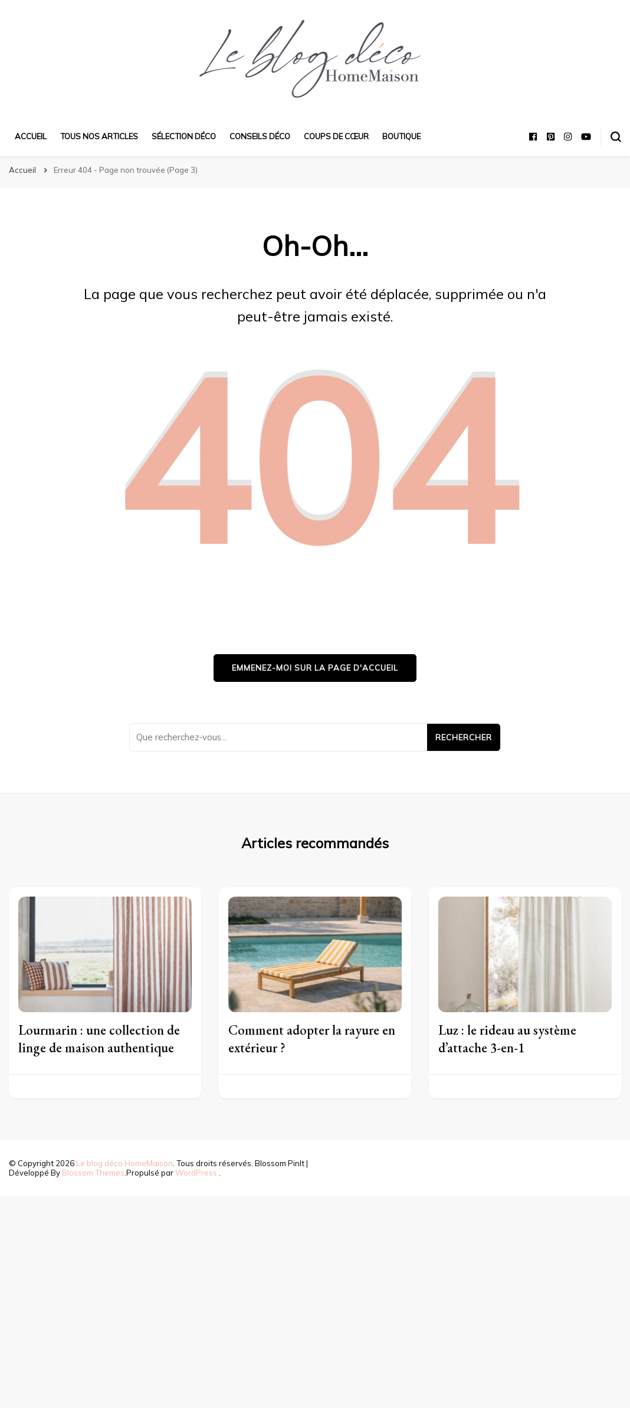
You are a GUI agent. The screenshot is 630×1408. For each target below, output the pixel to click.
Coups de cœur (336, 136)
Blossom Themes (93, 1172)
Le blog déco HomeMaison (124, 1163)
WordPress (196, 1172)
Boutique (401, 136)
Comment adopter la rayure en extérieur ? (311, 1038)
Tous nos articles (99, 136)
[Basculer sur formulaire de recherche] (616, 137)
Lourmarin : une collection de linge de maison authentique (99, 1038)
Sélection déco (184, 136)
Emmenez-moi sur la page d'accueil (315, 667)
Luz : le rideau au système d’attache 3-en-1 (507, 1038)
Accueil (31, 136)
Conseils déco (259, 136)
